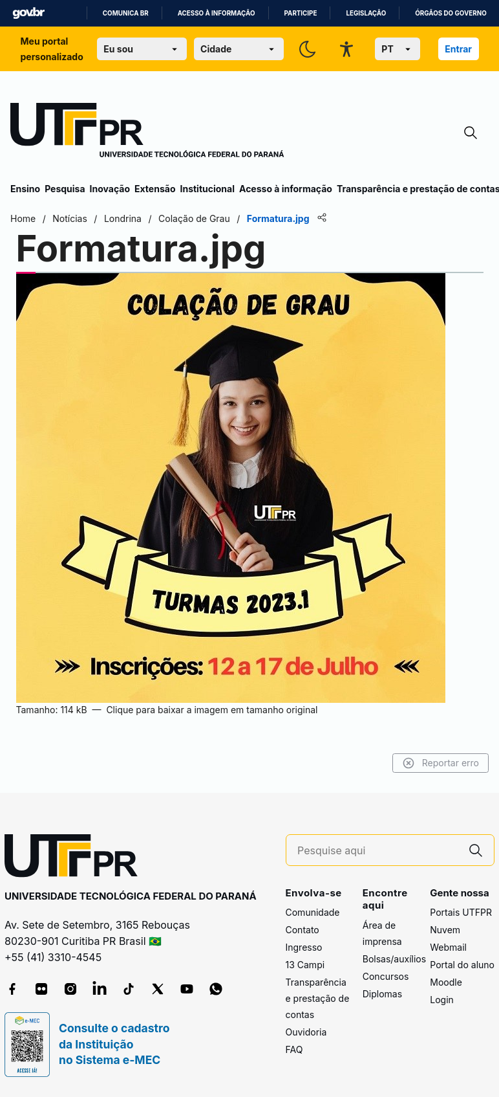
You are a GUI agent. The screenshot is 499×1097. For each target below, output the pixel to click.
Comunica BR (126, 13)
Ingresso (304, 947)
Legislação (366, 13)
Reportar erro (440, 763)
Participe (300, 13)
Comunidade (313, 912)
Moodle (446, 982)
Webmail (448, 947)
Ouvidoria (306, 1031)
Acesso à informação (216, 13)
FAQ (294, 1049)
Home (23, 218)
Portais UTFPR (461, 912)
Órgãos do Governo (450, 13)
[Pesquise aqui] (377, 851)
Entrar (458, 48)
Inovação (110, 188)
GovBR (28, 13)
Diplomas (382, 993)
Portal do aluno (462, 964)
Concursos (386, 976)
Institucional (207, 188)
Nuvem (445, 929)
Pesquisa (65, 188)
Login (442, 999)
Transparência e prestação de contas (318, 998)
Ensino (25, 188)
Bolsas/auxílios (394, 958)
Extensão (154, 188)
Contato (302, 929)
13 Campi (305, 964)
